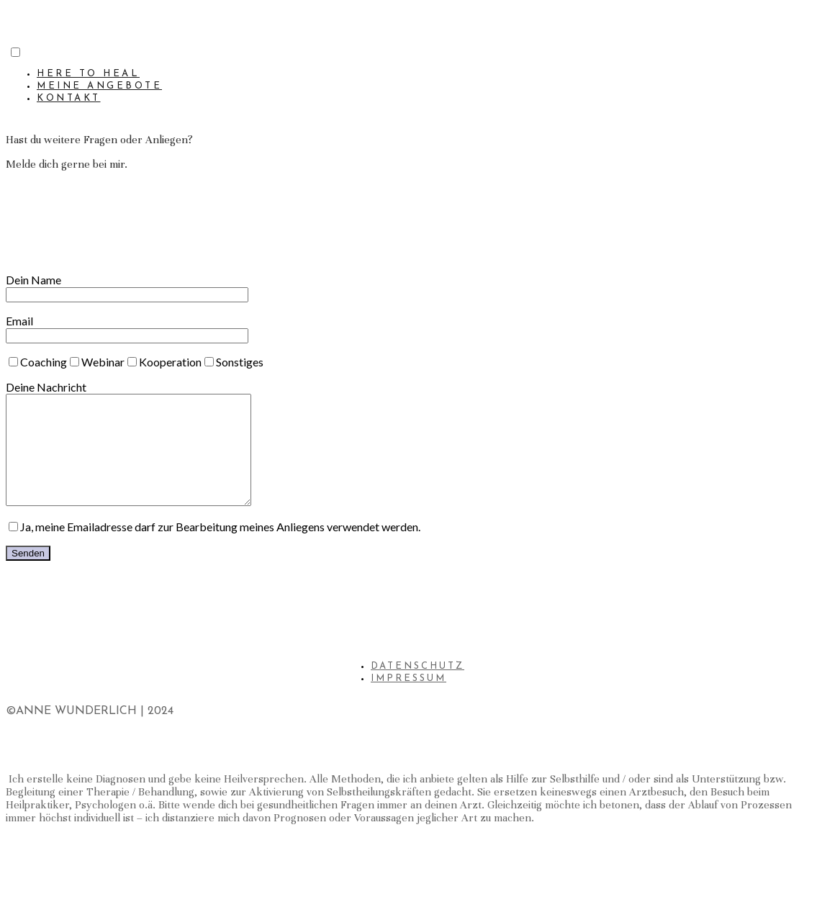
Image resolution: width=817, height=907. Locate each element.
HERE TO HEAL (88, 73)
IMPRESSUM (408, 700)
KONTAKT (69, 98)
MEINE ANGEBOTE (99, 86)
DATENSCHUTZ (417, 687)
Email (127, 327)
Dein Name (127, 286)
